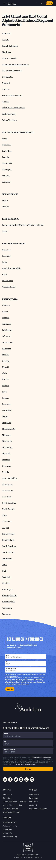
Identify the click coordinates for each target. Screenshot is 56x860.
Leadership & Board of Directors (14, 802)
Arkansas (6, 323)
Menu (4, 3)
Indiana (5, 385)
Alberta (5, 39)
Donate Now (7, 829)
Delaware (6, 348)
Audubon (11, 3)
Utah (4, 570)
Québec (5, 101)
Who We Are (7, 795)
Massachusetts (9, 428)
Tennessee (7, 558)
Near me (37, 3)
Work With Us (34, 795)
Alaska (5, 311)
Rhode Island (8, 540)
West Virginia (8, 601)
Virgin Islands (8, 286)
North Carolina (9, 502)
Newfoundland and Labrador (15, 64)
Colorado (6, 336)
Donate (49, 3)
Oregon (5, 527)
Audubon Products (10, 826)
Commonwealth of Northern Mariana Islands (22, 225)
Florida (5, 354)
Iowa (4, 391)
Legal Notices (18, 857)
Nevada (5, 472)
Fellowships (33, 798)
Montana (6, 459)
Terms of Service (9, 676)
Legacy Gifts (7, 833)
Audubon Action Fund (11, 812)
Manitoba (6, 52)
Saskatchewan (8, 113)
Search (42, 3)
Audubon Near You (10, 822)
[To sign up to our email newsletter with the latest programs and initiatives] (25, 656)
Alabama (6, 305)
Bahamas (6, 249)
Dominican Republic (11, 268)
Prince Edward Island (12, 95)
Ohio (4, 515)
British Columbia (10, 46)
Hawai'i (5, 367)
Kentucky (6, 404)
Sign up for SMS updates (38, 809)
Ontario (5, 89)
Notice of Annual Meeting (12, 805)
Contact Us (33, 805)
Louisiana (6, 410)
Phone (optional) (11, 668)
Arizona (5, 317)
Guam (4, 231)
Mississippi (7, 447)
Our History (7, 798)
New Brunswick (9, 58)
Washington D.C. (9, 595)
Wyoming (6, 614)
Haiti (4, 274)
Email (7, 655)
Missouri (6, 453)
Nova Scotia (7, 76)
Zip (7, 662)
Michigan (6, 435)
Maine (5, 416)
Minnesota (7, 441)
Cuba (4, 262)
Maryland (6, 422)
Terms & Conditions (23, 684)
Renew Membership (10, 837)
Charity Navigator (28, 846)
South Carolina (9, 546)
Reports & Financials (10, 809)
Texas (4, 564)
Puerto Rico (7, 280)
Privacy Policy (11, 684)
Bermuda (6, 255)
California (7, 330)
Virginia (6, 583)
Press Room (33, 802)
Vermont (6, 577)
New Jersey (7, 484)
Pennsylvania (8, 533)
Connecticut (7, 342)
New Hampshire (9, 478)
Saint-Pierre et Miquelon (13, 107)
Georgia (5, 360)
